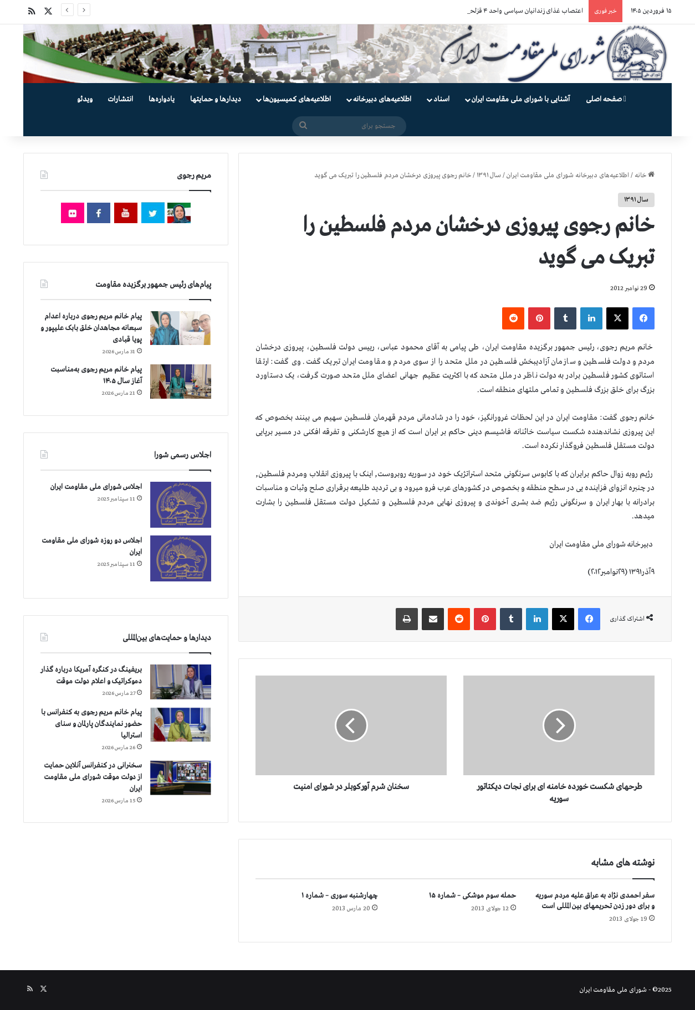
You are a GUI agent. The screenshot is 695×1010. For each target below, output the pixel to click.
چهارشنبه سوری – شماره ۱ (339, 895)
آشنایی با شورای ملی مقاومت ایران (521, 99)
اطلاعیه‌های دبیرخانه (382, 99)
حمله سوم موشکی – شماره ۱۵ (472, 895)
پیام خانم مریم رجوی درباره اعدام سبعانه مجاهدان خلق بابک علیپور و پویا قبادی (91, 328)
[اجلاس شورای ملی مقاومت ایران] (180, 505)
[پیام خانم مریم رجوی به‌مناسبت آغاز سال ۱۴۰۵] (180, 381)
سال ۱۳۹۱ (489, 175)
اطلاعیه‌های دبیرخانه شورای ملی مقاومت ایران (568, 175)
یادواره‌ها (162, 99)
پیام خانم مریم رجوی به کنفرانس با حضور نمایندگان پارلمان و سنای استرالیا (91, 724)
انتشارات (120, 99)
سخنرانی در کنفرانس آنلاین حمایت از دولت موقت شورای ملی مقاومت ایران (93, 777)
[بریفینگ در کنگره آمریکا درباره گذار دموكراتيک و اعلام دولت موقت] (180, 681)
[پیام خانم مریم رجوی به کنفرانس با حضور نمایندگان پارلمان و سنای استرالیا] (180, 725)
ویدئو (85, 99)
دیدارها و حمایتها (215, 99)
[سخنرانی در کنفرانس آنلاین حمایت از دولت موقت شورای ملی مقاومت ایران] (180, 777)
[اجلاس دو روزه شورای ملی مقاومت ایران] (180, 558)
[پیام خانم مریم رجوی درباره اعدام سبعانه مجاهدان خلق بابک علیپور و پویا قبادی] (180, 327)
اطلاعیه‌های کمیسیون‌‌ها (297, 99)
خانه (645, 175)
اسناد (441, 99)
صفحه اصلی (606, 99)
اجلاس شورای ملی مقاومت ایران (96, 487)
